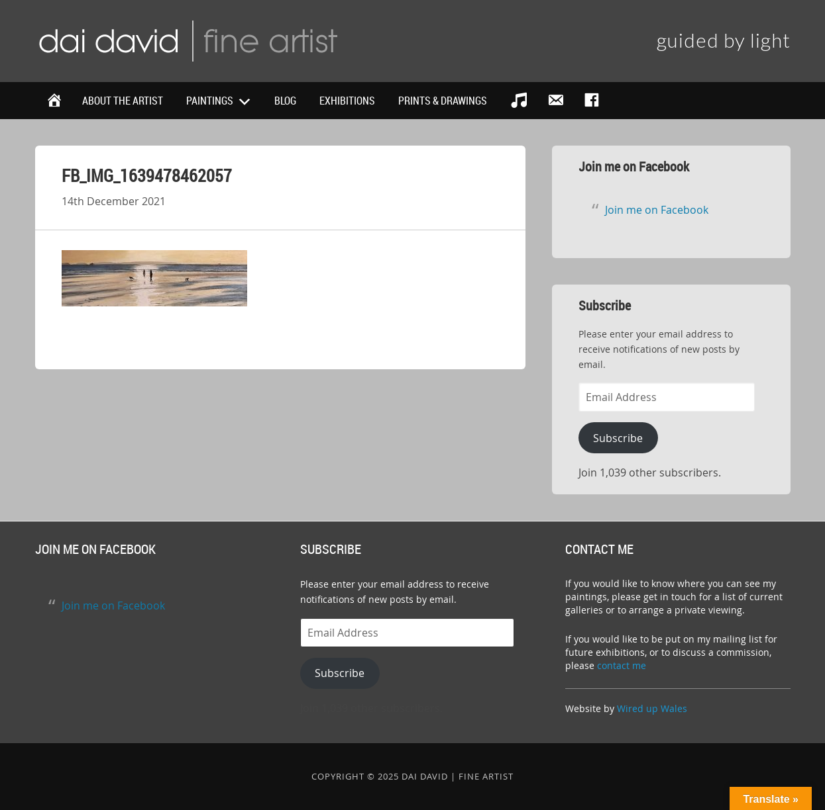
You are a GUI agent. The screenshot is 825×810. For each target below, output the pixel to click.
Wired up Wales (652, 708)
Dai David (187, 39)
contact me (621, 665)
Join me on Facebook (633, 166)
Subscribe (618, 438)
